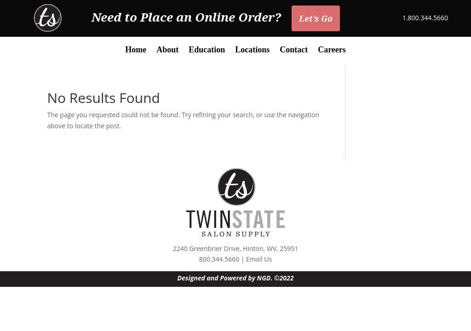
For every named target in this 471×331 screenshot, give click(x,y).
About (167, 50)
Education (207, 50)
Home (135, 50)
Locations (252, 50)
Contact (294, 50)
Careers (332, 50)
